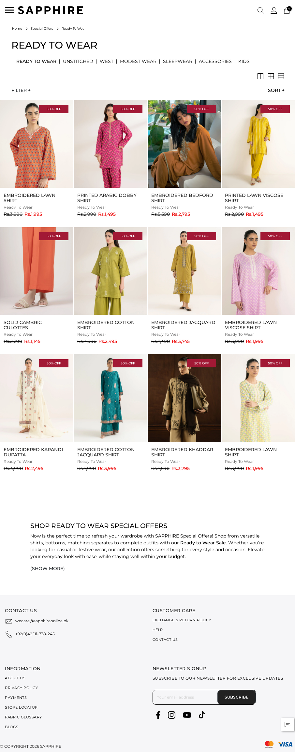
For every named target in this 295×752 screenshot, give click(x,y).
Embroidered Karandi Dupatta (33, 452)
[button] (261, 10)
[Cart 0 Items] (287, 10)
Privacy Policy (21, 688)
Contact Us (165, 639)
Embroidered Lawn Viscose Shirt (251, 325)
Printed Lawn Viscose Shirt (254, 197)
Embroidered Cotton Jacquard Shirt (106, 452)
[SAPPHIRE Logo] (50, 10)
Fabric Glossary (23, 717)
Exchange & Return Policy (182, 620)
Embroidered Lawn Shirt (29, 197)
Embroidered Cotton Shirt (106, 325)
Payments (16, 697)
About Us (15, 678)
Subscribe (236, 697)
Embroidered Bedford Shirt (182, 197)
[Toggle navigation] (10, 10)
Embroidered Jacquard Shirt (183, 325)
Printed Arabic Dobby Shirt (107, 197)
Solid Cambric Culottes (23, 325)
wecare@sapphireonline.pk (41, 620)
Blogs (12, 727)
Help (158, 629)
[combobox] (274, 90)
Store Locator (21, 707)
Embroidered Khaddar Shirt (182, 452)
